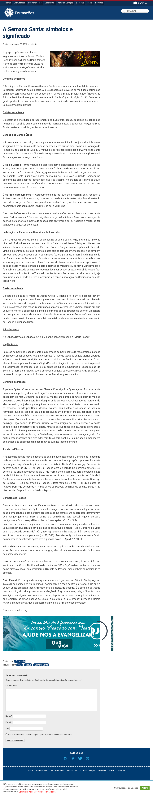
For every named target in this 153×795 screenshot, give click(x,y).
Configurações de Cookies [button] (126, 788)
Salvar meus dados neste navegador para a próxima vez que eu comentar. (40, 734)
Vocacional (49, 3)
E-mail (9, 722)
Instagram (65, 758)
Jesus (28, 665)
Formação (20, 661)
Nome (9, 716)
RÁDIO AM (142, 3)
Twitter (80, 758)
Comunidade (19, 3)
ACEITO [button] (145, 788)
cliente (34, 44)
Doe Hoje (80, 3)
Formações (24, 13)
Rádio (89, 3)
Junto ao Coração (65, 3)
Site (7, 729)
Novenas (99, 3)
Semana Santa (41, 665)
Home (8, 3)
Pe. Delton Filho (35, 3)
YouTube (87, 758)
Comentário (11, 685)
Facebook (73, 758)
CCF (20, 665)
